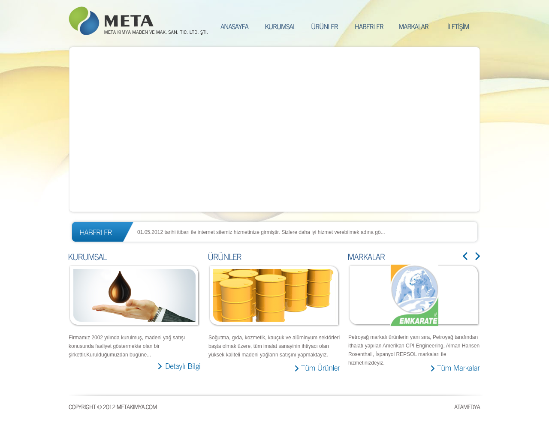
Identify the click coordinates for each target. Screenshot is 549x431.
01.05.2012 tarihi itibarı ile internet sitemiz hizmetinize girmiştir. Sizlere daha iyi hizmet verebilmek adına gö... (261, 232)
